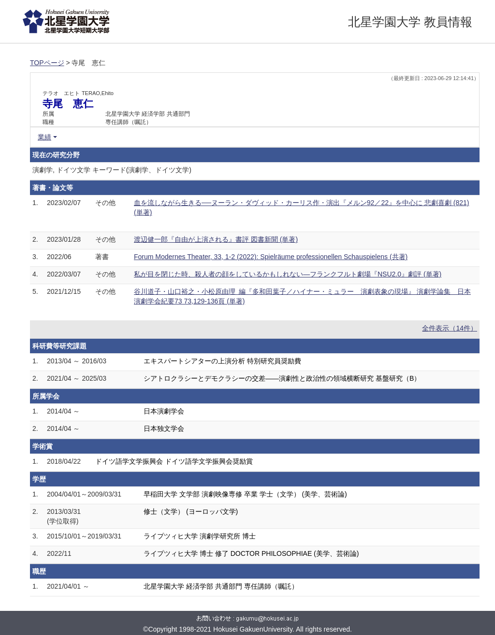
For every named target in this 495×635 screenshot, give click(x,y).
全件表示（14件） (449, 328)
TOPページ (47, 63)
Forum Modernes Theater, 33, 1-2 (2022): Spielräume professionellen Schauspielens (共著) (271, 257)
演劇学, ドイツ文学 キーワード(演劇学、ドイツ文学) (111, 170)
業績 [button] (44, 137)
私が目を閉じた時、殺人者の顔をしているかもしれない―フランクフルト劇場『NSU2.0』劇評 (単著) (287, 274)
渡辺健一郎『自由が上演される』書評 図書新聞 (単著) (216, 239)
